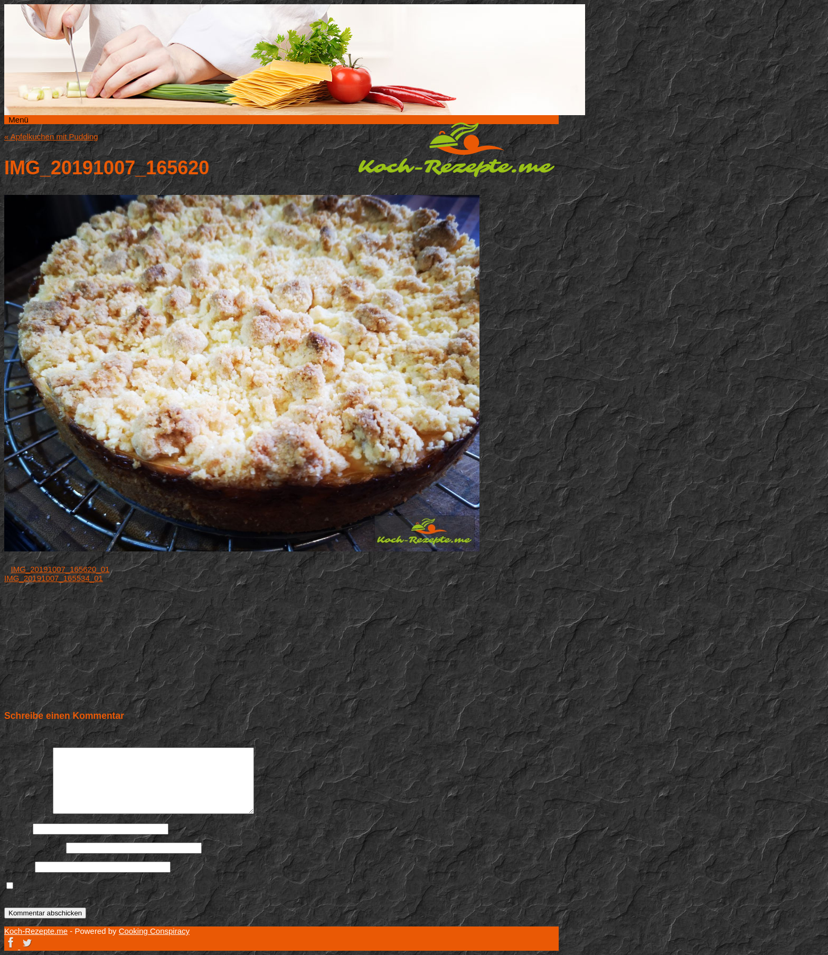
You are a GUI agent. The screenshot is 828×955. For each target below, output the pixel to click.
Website (18, 866)
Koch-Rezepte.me (456, 149)
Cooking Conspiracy (154, 930)
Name (17, 828)
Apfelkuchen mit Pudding (51, 136)
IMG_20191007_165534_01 (53, 578)
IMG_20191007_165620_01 (60, 569)
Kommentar (27, 811)
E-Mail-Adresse (34, 847)
